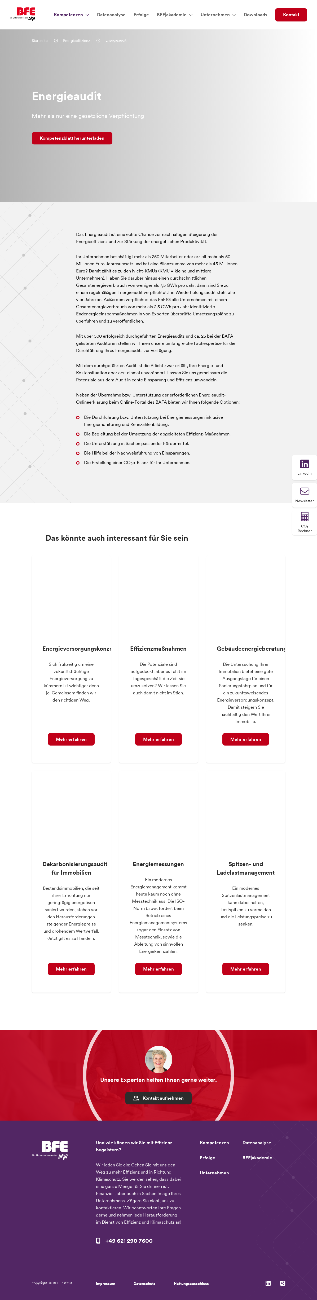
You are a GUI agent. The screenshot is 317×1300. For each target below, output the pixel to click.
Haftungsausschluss (191, 1283)
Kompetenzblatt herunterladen (72, 138)
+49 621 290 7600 (129, 1240)
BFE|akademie (172, 14)
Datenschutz (144, 1283)
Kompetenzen (68, 14)
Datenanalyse (111, 14)
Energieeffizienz (77, 40)
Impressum (105, 1283)
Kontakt (291, 14)
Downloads (255, 14)
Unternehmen (215, 14)
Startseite (40, 40)
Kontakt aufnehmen (158, 1098)
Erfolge (141, 14)
